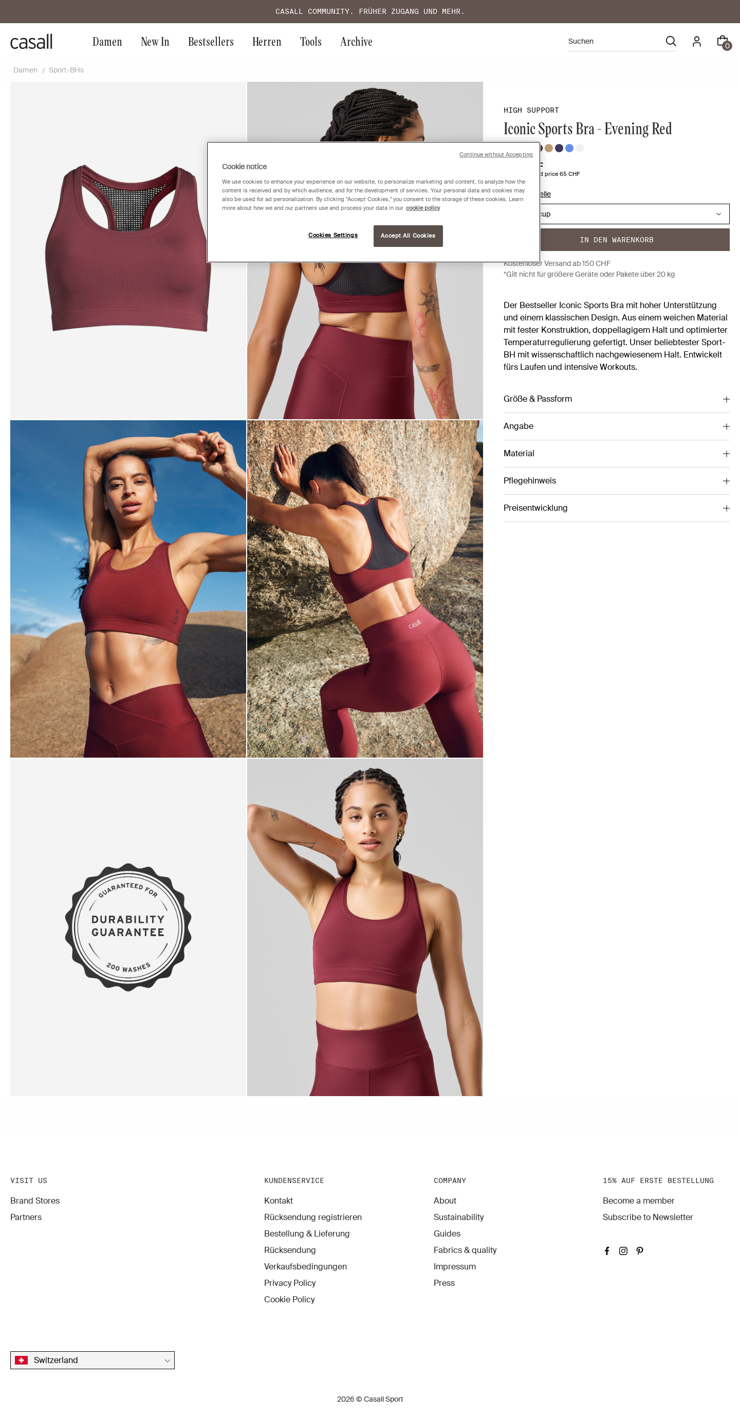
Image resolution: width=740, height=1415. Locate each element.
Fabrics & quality (465, 1250)
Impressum (455, 1266)
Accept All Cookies (408, 236)
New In (155, 41)
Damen (107, 41)
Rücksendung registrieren (313, 1217)
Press (444, 1283)
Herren (267, 41)
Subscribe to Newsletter (648, 1217)
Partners (26, 1217)
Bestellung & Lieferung (307, 1233)
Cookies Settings (333, 235)
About (445, 1200)
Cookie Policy (289, 1299)
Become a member (639, 1200)
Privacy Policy (290, 1283)
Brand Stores (35, 1200)
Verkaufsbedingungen (305, 1266)
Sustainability (459, 1217)
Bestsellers (211, 41)
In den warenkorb (617, 240)
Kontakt (278, 1200)
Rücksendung (290, 1250)
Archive (356, 41)
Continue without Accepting (496, 154)
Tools (311, 41)
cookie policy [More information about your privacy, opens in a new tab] (423, 208)
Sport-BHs (66, 70)
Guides (447, 1233)
